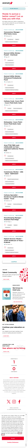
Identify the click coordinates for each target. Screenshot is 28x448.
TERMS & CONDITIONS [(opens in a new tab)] (14, 407)
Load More (14, 261)
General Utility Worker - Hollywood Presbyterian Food (12, 78)
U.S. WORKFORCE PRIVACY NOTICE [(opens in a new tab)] (14, 409)
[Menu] (25, 3)
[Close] (24, 416)
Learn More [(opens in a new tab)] (6, 335)
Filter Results (14, 8)
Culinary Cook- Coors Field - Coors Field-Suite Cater (14, 102)
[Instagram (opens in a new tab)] (14, 401)
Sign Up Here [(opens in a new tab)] (6, 279)
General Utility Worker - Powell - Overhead (12, 54)
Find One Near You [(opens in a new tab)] (17, 301)
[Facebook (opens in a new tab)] (19, 401)
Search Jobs (6, 351)
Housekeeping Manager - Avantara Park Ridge (13, 218)
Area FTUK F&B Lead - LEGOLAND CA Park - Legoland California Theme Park (14, 147)
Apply (14, 45)
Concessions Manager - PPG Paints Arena (12, 33)
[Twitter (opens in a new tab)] (8, 401)
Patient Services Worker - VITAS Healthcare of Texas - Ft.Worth (14, 240)
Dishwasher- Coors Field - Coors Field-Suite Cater (13, 123)
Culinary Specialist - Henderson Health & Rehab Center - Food (13, 196)
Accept (13, 438)
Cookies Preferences (12, 442)
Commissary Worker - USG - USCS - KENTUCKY (13, 173)
